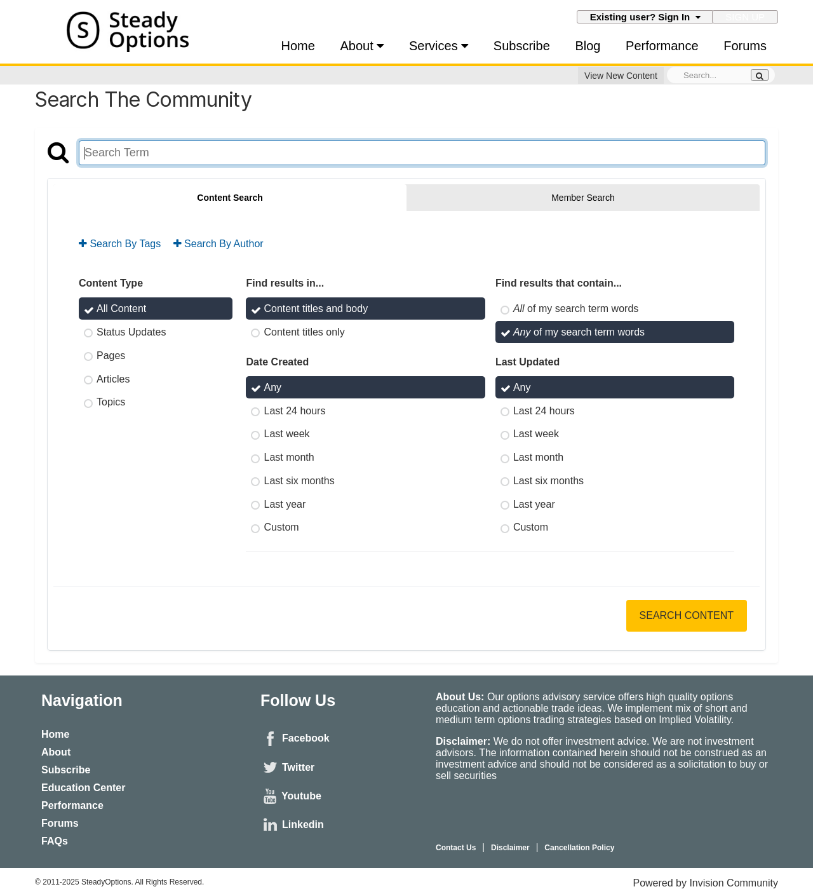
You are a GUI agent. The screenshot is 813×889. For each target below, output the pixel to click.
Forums (745, 46)
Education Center (83, 787)
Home (298, 46)
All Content (121, 308)
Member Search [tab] (583, 198)
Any (272, 387)
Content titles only (304, 332)
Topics (111, 402)
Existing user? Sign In (645, 16)
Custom (281, 527)
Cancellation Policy (579, 847)
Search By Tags (120, 243)
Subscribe (522, 46)
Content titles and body (316, 308)
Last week (286, 433)
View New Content (620, 76)
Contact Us (456, 847)
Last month (289, 457)
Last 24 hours (294, 410)
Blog (587, 46)
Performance (662, 46)
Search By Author (218, 243)
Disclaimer (510, 847)
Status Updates (131, 332)
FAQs (54, 841)
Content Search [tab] (229, 198)
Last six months (299, 480)
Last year (285, 503)
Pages (111, 355)
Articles (113, 378)
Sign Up (745, 16)
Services (438, 46)
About (362, 46)
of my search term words (575, 308)
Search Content (687, 615)
